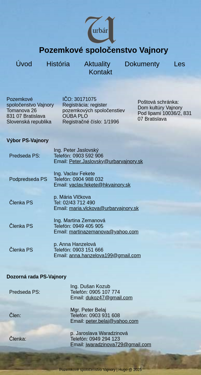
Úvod (24, 64)
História (58, 64)
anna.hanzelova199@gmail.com (105, 255)
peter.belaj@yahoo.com (112, 321)
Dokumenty (142, 64)
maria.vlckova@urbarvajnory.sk (104, 208)
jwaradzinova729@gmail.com (118, 344)
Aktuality (97, 64)
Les (179, 64)
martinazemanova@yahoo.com (104, 231)
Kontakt (100, 72)
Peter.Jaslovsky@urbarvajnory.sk (106, 161)
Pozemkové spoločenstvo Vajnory (103, 50)
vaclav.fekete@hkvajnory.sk (100, 185)
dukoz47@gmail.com (109, 297)
